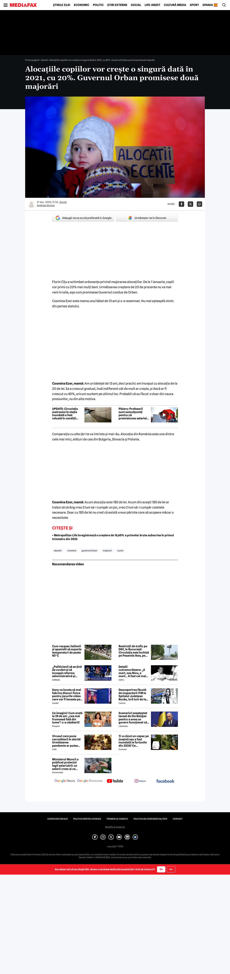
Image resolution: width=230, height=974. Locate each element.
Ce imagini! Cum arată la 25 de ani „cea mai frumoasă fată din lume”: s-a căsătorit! (67, 718)
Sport (194, 5)
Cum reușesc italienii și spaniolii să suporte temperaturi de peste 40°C (67, 651)
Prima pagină (32, 60)
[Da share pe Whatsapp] (199, 204)
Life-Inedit (152, 5)
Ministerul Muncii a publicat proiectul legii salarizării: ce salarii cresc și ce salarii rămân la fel (65, 764)
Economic (81, 5)
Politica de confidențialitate (150, 819)
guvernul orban (89, 550)
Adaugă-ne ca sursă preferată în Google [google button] (83, 218)
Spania (208, 5)
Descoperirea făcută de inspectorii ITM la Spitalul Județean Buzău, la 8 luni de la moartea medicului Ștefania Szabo (132, 694)
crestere (71, 550)
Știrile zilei (61, 5)
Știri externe (117, 5)
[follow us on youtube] (115, 781)
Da (161, 869)
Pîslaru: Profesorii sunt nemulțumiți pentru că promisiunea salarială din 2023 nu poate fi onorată (133, 413)
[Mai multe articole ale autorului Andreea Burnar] (31, 204)
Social (136, 5)
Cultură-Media (175, 5)
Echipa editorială (57, 819)
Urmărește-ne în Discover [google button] (146, 218)
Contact (178, 819)
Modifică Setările (115, 827)
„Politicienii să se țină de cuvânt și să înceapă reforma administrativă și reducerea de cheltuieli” (67, 671)
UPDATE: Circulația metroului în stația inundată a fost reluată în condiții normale (65, 413)
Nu (170, 869)
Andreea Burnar (46, 205)
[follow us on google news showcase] (89, 781)
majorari (107, 550)
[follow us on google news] (64, 781)
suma (120, 550)
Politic (98, 5)
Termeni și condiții (117, 819)
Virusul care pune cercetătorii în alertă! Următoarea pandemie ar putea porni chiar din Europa (67, 741)
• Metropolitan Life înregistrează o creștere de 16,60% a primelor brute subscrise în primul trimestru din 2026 (113, 537)
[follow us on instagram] (140, 781)
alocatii (58, 550)
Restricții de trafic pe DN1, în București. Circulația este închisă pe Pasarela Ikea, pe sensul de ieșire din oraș (134, 651)
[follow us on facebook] (165, 781)
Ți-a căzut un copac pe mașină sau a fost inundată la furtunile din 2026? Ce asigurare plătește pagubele (134, 741)
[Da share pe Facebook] (181, 204)
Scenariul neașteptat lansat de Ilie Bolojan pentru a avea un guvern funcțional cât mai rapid (133, 718)
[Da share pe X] (190, 204)
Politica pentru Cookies (87, 819)
